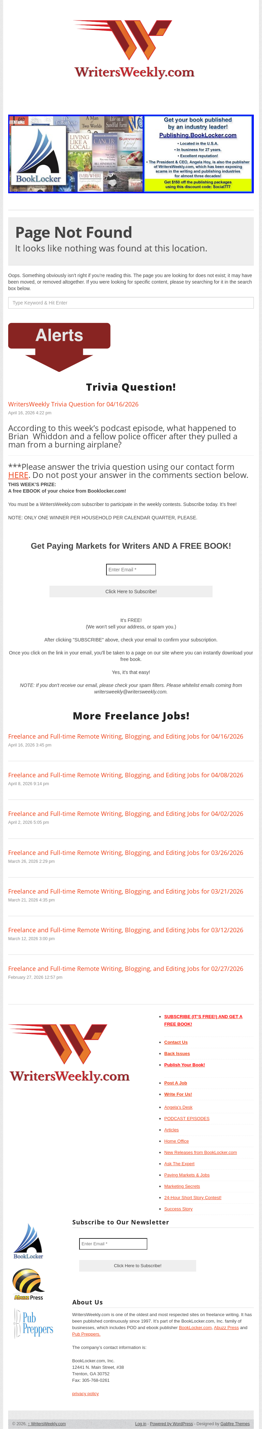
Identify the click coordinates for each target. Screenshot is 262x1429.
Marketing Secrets (182, 1186)
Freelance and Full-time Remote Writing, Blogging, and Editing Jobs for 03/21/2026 (125, 891)
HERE (18, 474)
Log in (140, 1423)
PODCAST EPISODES (187, 1118)
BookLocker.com (195, 1327)
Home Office (176, 1141)
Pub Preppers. (86, 1334)
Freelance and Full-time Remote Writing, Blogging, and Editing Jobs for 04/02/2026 (125, 813)
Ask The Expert (179, 1163)
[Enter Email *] (131, 569)
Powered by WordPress (171, 1423)
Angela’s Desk (178, 1107)
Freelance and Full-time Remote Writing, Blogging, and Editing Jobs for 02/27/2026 (125, 968)
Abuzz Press (226, 1327)
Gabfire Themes (235, 1423)
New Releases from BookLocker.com (200, 1152)
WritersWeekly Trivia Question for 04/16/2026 (73, 404)
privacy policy (85, 1393)
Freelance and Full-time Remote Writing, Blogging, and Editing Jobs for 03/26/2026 (125, 852)
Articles (171, 1129)
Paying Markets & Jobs (187, 1175)
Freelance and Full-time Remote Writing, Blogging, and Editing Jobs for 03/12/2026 (125, 930)
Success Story (178, 1208)
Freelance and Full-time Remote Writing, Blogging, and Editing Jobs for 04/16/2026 (125, 736)
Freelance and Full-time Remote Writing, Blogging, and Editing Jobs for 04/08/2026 (125, 775)
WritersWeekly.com (47, 1423)
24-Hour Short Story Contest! (193, 1197)
